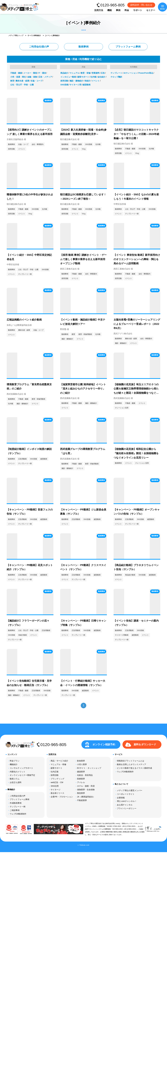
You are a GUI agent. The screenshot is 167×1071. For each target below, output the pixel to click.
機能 (109, 10)
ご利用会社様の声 (39, 46)
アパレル (81, 782)
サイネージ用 (75, 85)
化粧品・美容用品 (85, 775)
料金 (127, 10)
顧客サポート (83, 77)
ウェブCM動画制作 (18, 814)
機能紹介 (14, 764)
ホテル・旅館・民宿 (86, 786)
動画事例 (83, 46)
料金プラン (14, 761)
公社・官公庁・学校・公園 (22, 85)
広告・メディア (45, 77)
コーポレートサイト (125, 794)
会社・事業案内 (37, 144)
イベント (96, 81)
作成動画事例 (15, 803)
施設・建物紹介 (76, 81)
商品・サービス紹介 (59, 761)
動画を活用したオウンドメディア (131, 764)
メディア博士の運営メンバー (129, 790)
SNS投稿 (64, 85)
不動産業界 (82, 800)
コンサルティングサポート (21, 768)
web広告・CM (57, 782)
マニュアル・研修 (58, 764)
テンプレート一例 (131, 214)
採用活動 (64, 81)
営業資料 (96, 73)
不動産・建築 (16, 73)
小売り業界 (82, 764)
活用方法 (98, 10)
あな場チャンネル (124, 805)
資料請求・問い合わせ (141, 5)
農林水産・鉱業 (22, 81)
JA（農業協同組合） (86, 797)
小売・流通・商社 (18, 77)
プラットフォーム (128, 46)
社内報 (93, 77)
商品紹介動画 (130, 575)
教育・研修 (85, 73)
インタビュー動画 (68, 77)
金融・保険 (32, 77)
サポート (137, 10)
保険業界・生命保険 (86, 789)
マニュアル (74, 73)
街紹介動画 (22, 635)
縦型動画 (86, 85)
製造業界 (81, 793)
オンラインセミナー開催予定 (22, 775)
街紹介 (87, 81)
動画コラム (14, 779)
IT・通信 (42, 73)
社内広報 (54, 772)
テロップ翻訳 (116, 77)
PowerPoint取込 (146, 73)
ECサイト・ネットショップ (89, 768)
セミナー (150, 10)
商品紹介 (64, 73)
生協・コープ (36, 81)
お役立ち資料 (15, 782)
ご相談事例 (14, 810)
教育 (12, 81)
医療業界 (81, 779)
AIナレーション (130, 73)
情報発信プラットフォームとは (130, 761)
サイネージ (55, 789)
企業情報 (121, 798)
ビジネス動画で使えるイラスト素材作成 (134, 768)
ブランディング (57, 779)
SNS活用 (55, 786)
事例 (118, 10)
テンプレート (116, 73)
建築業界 (81, 772)
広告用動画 (22, 459)
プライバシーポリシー (126, 808)
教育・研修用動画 (85, 334)
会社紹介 (101, 77)
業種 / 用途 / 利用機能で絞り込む (83, 59)
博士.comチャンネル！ (127, 801)
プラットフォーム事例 (19, 799)
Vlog (83, 149)
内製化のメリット (17, 772)
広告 (103, 73)
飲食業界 (81, 761)
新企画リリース (57, 793)
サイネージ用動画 (121, 635)
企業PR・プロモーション (62, 797)
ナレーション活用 (121, 408)
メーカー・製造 (30, 73)
